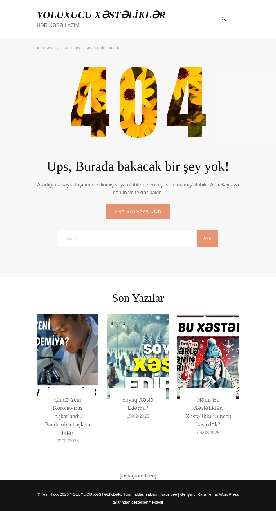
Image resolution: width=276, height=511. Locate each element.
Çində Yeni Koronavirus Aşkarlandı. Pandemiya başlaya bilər (67, 416)
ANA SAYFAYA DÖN (138, 211)
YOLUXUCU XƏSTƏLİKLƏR (101, 15)
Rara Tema (207, 494)
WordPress (229, 494)
